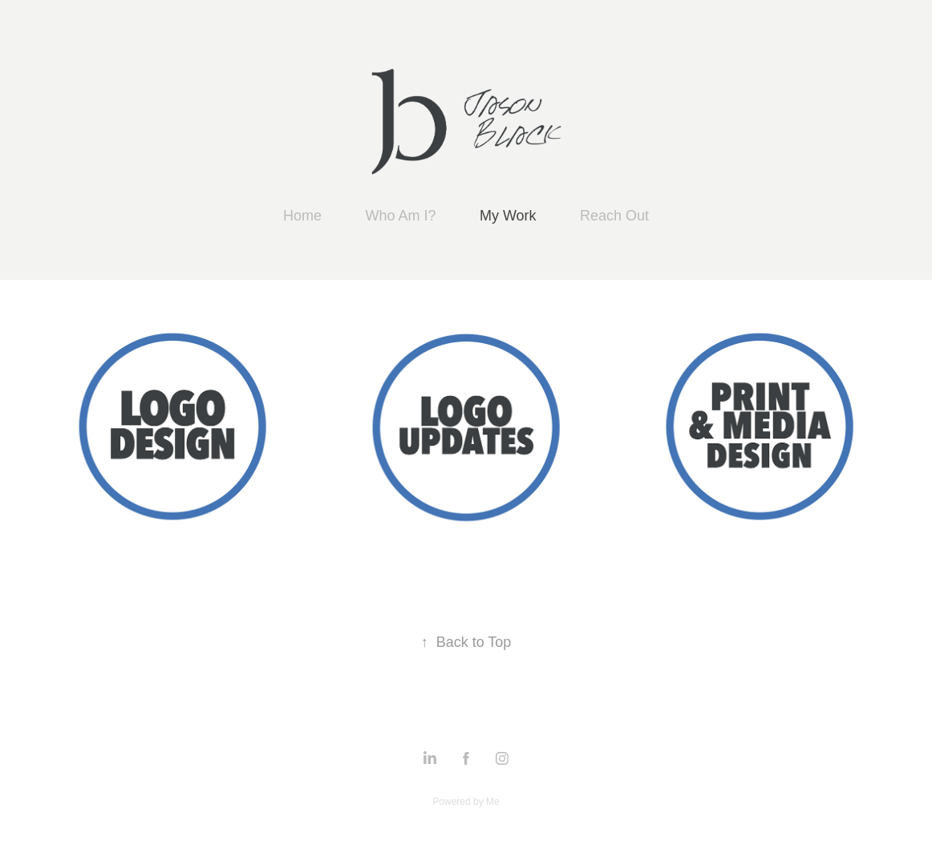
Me (493, 801)
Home (302, 216)
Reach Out (614, 216)
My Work (508, 216)
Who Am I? (400, 216)
